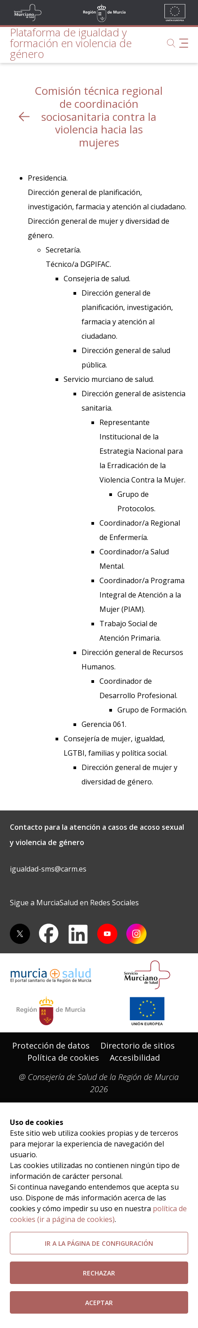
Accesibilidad (135, 1057)
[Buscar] (171, 43)
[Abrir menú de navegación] (183, 43)
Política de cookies (63, 1057)
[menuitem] (51, 1046)
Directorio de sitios (137, 1045)
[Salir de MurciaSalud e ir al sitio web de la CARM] (51, 1010)
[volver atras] (24, 116)
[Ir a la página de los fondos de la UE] (147, 1010)
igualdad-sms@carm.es (48, 869)
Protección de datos (51, 1045)
